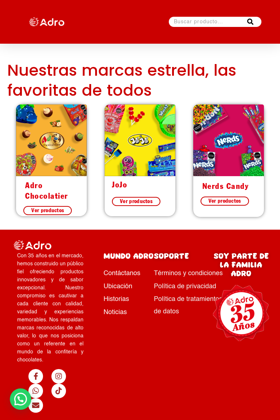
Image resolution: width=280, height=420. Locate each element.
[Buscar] (250, 22)
